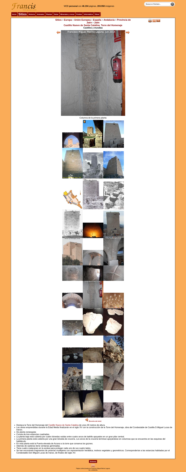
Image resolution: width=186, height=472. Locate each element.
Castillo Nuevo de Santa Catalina (63, 425)
